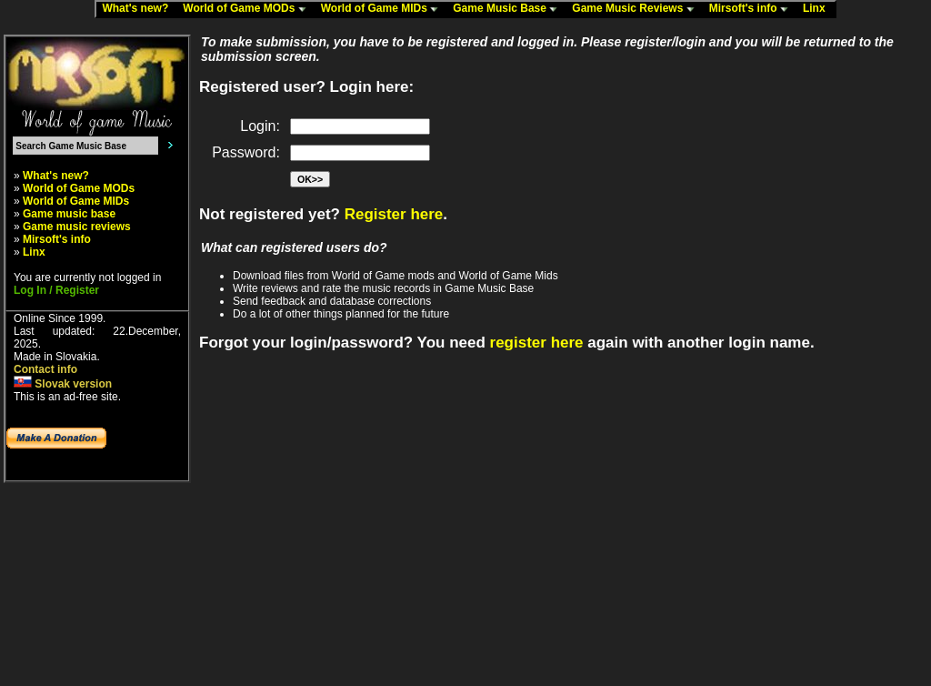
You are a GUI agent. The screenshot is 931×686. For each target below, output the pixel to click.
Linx (818, 9)
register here (537, 342)
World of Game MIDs (383, 9)
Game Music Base (509, 9)
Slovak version (63, 384)
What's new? (139, 9)
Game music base (69, 213)
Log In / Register (56, 290)
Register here (394, 214)
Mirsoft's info (752, 9)
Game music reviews (77, 226)
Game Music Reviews (637, 9)
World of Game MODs (248, 9)
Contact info (45, 369)
